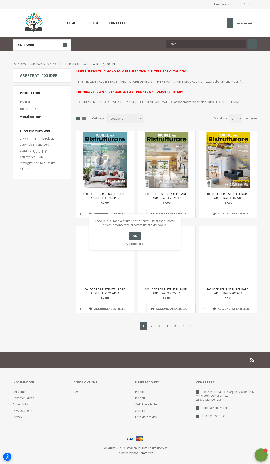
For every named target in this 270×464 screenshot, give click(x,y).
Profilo (139, 392)
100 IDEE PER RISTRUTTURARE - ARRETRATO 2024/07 (166, 196)
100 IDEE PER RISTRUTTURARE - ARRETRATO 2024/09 (105, 291)
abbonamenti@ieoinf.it (228, 81)
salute (51, 163)
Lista (84, 118)
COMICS (25, 151)
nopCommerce (143, 453)
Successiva (183, 326)
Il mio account (223, 4)
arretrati (29, 138)
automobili (27, 145)
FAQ (77, 392)
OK (135, 236)
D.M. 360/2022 (22, 411)
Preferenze (250, 4)
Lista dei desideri (146, 417)
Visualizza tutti (31, 117)
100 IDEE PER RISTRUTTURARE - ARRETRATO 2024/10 (166, 291)
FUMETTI (43, 157)
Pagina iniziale (15, 64)
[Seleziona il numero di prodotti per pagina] (235, 118)
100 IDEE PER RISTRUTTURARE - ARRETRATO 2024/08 (228, 196)
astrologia (47, 138)
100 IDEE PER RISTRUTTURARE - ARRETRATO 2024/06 (105, 196)
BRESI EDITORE (30, 109)
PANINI (25, 101)
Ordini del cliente (146, 404)
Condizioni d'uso (23, 398)
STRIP (24, 169)
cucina (40, 151)
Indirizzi (140, 398)
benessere (43, 145)
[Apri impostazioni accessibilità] (7, 457)
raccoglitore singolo (32, 163)
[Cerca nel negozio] (206, 44)
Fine (190, 326)
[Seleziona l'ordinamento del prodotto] (125, 118)
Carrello (140, 411)
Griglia (78, 118)
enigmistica (27, 157)
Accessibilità (21, 404)
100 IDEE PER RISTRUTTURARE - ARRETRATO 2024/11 (228, 291)
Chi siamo (19, 392)
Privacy (17, 417)
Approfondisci (135, 244)
